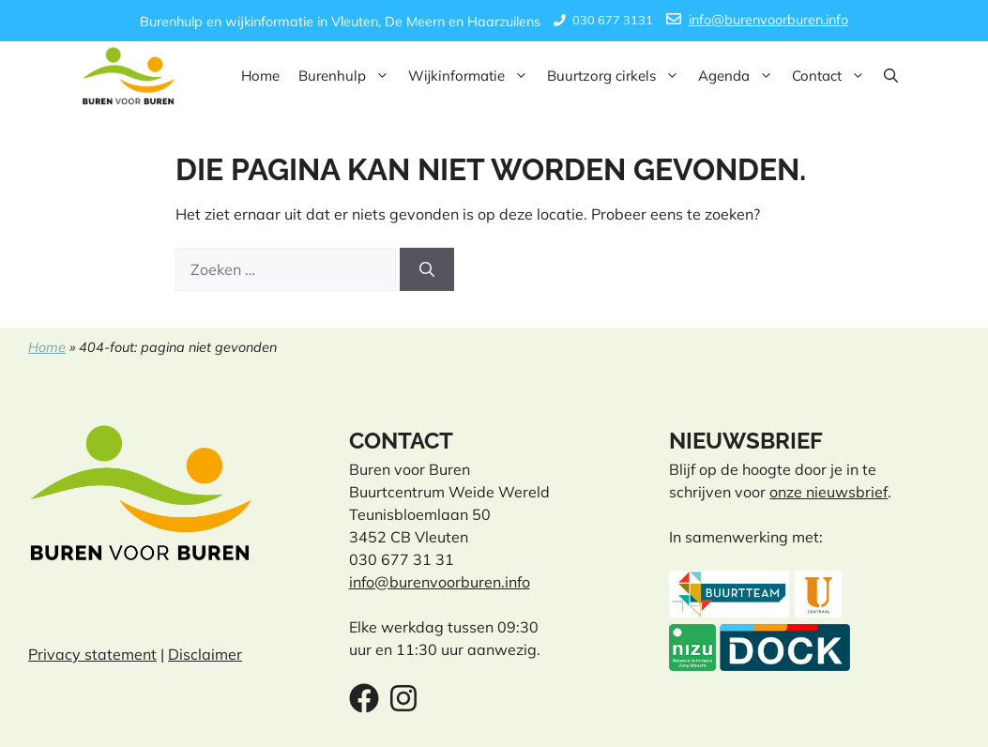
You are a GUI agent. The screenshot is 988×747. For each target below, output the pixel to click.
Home (260, 75)
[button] (890, 76)
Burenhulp (348, 76)
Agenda (740, 76)
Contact (833, 76)
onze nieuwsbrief (828, 491)
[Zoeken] (427, 269)
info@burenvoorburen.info (768, 19)
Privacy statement (92, 654)
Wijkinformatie (473, 76)
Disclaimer (205, 654)
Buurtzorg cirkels (618, 76)
